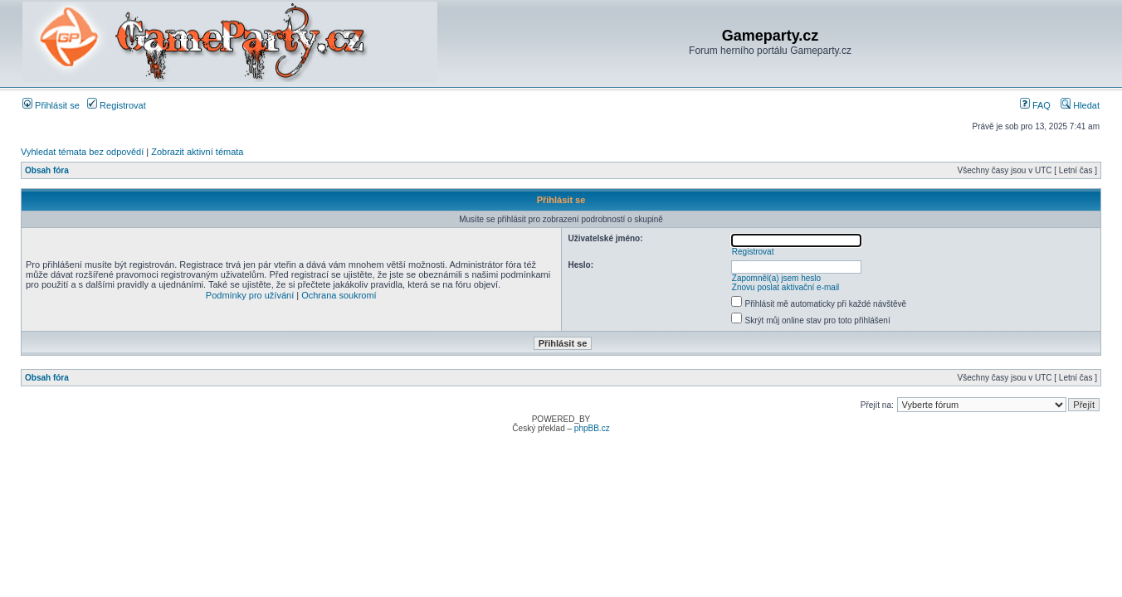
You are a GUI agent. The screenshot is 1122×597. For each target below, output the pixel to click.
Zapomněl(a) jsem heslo (776, 278)
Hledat (1080, 105)
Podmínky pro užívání (250, 295)
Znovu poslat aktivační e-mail (786, 287)
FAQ (1035, 105)
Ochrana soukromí (338, 295)
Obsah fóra (47, 170)
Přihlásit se (51, 105)
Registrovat (116, 105)
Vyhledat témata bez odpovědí (82, 152)
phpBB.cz (592, 428)
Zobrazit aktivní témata (197, 152)
